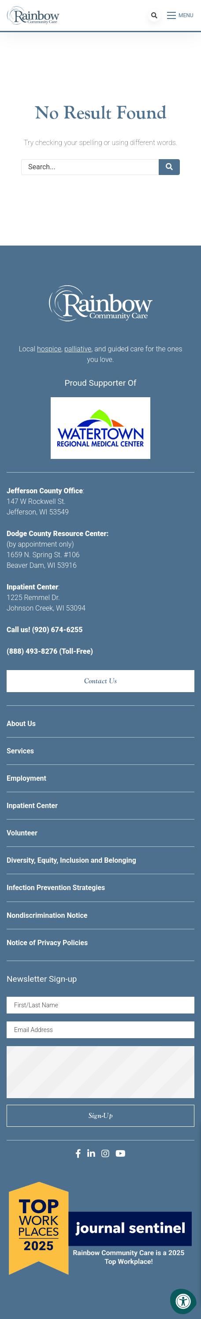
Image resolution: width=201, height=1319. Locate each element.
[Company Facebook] (78, 1153)
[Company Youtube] (120, 1153)
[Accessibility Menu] (183, 1301)
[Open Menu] (180, 15)
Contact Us (100, 681)
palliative (77, 349)
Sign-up (101, 1115)
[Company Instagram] (105, 1153)
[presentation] (101, 1072)
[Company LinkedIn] (91, 1153)
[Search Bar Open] (154, 15)
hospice (49, 349)
